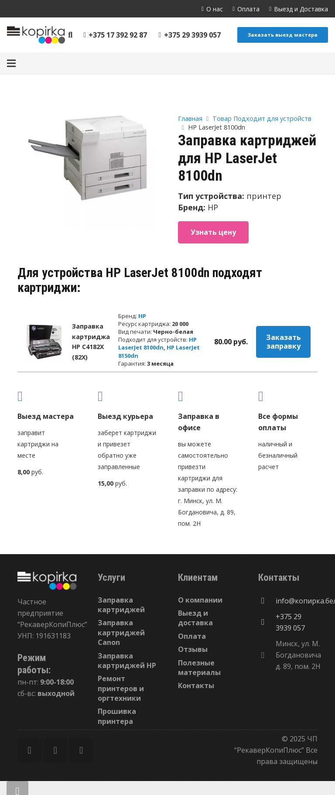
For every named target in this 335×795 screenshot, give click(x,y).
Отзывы (193, 649)
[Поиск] (70, 35)
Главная (190, 118)
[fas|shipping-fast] (127, 396)
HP (142, 316)
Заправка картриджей (121, 604)
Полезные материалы (199, 667)
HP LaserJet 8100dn (157, 343)
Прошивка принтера (117, 716)
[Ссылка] (36, 35)
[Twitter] (55, 750)
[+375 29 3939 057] (267, 622)
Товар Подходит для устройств (261, 118)
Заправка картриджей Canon (121, 632)
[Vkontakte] (81, 750)
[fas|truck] (47, 396)
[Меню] (11, 63)
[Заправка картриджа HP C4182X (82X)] (44, 341)
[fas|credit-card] (288, 396)
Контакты (196, 685)
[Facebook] (29, 750)
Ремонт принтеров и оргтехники (121, 688)
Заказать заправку (283, 341)
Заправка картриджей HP (127, 660)
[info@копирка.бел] (267, 601)
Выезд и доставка (195, 617)
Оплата (192, 636)
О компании (200, 600)
